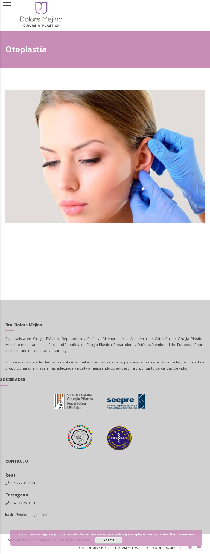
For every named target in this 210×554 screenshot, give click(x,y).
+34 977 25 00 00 (23, 502)
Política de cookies (159, 548)
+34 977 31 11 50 (23, 483)
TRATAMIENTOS (126, 548)
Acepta (108, 540)
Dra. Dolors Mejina (93, 548)
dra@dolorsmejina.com (26, 514)
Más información (182, 534)
